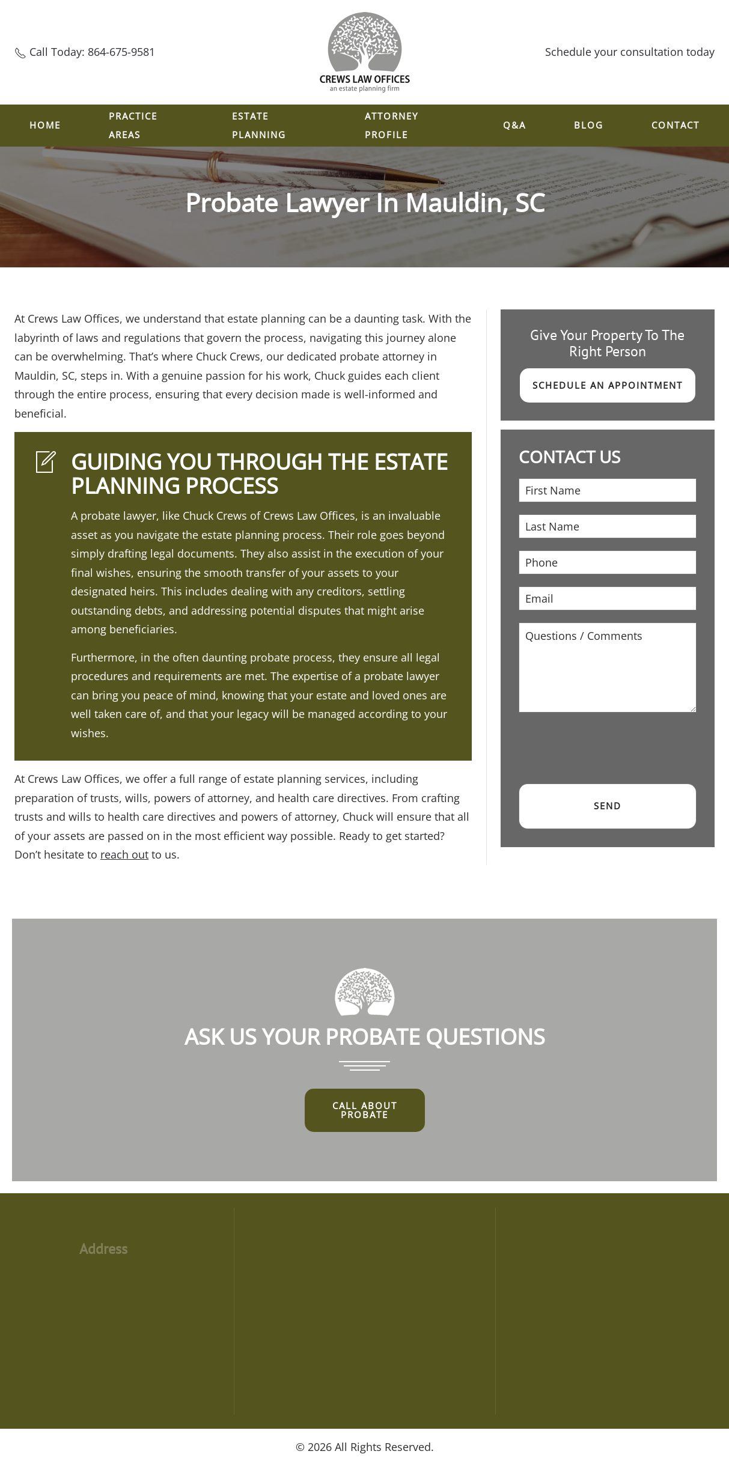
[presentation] (610, 748)
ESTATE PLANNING (259, 125)
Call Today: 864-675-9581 (92, 51)
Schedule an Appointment (607, 385)
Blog (588, 125)
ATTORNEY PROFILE (391, 125)
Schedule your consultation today (630, 51)
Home (45, 125)
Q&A (514, 125)
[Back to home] (365, 52)
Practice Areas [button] (133, 125)
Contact (675, 125)
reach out (124, 854)
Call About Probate (364, 1110)
